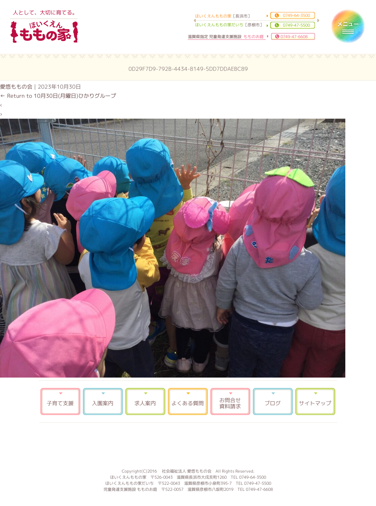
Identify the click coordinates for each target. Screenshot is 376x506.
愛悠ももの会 (16, 86)
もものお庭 (188, 445)
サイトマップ (315, 401)
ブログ (273, 401)
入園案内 (103, 401)
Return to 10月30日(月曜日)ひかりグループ (58, 95)
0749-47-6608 (294, 36)
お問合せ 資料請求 (230, 401)
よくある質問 (188, 401)
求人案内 (145, 401)
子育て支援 (60, 401)
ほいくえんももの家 (44, 32)
